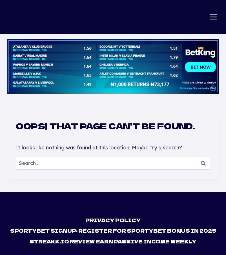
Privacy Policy (113, 220)
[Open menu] (213, 17)
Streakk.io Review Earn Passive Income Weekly (113, 241)
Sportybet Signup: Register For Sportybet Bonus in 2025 (113, 230)
